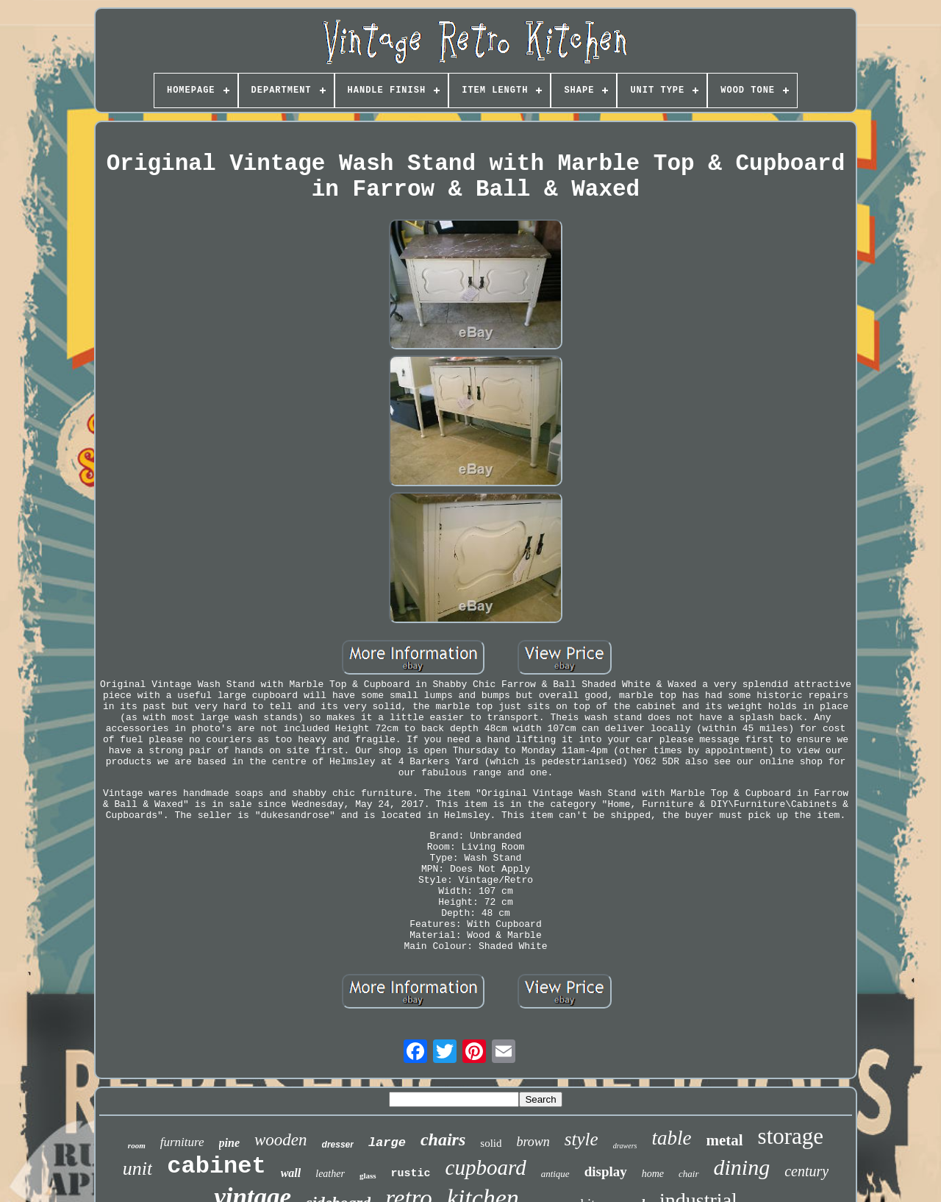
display (605, 1171)
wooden (280, 1140)
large (387, 1143)
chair (688, 1173)
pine (229, 1143)
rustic (411, 1173)
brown (532, 1141)
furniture (182, 1142)
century (806, 1171)
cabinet (216, 1166)
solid (490, 1143)
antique (555, 1173)
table (671, 1138)
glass (367, 1175)
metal (724, 1140)
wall (291, 1173)
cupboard (486, 1167)
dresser (338, 1144)
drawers (625, 1146)
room (137, 1145)
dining (742, 1167)
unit (137, 1168)
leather (330, 1173)
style (581, 1139)
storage (791, 1136)
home (653, 1173)
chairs (443, 1139)
